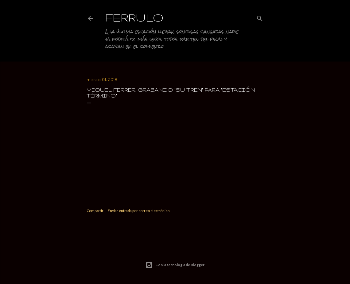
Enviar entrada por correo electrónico (138, 210)
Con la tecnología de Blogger (175, 265)
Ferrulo (134, 17)
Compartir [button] (95, 210)
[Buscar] (259, 17)
